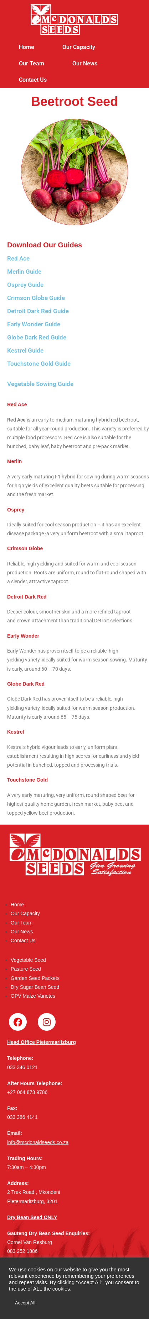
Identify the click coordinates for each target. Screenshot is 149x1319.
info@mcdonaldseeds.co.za (37, 1142)
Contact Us (33, 79)
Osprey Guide (25, 284)
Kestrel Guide (25, 350)
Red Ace (18, 258)
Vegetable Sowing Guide (40, 383)
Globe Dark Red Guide (36, 337)
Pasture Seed (26, 969)
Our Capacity (78, 47)
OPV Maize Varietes (33, 996)
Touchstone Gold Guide (39, 363)
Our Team (31, 63)
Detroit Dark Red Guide (38, 311)
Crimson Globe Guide (36, 297)
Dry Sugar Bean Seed (35, 987)
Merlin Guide (24, 271)
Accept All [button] (25, 1302)
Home (26, 47)
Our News (84, 63)
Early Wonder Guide (33, 324)
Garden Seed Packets (35, 978)
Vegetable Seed (28, 960)
